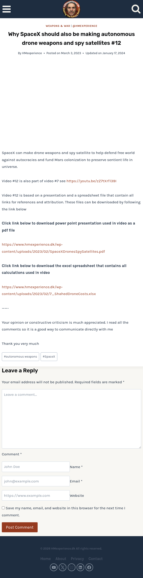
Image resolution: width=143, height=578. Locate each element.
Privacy (77, 558)
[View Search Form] (136, 9)
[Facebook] (89, 567)
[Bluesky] (71, 567)
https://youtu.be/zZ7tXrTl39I (91, 181)
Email (76, 481)
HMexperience (32, 53)
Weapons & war (58, 26)
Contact (95, 558)
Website (77, 495)
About (61, 558)
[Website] (36, 495)
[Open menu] (6, 9)
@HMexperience (85, 26)
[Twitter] (62, 567)
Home (45, 558)
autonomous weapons (20, 356)
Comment (12, 454)
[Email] (36, 481)
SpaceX (49, 356)
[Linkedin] (80, 567)
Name (76, 466)
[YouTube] (54, 567)
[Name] (36, 467)
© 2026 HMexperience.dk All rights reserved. (71, 548)
